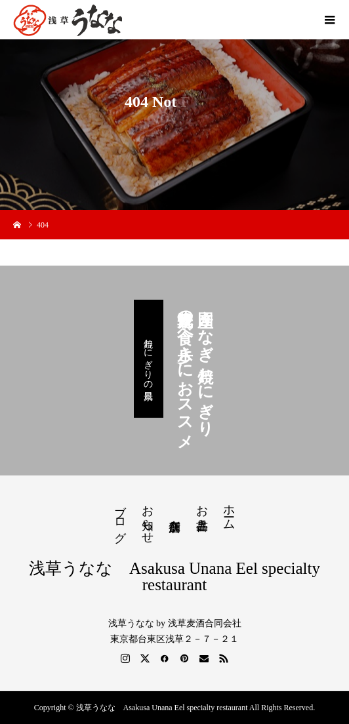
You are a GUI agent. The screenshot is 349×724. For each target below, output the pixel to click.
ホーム (229, 510)
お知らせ (147, 517)
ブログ (120, 516)
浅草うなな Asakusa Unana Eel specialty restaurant (174, 576)
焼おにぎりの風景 (149, 358)
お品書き (202, 511)
